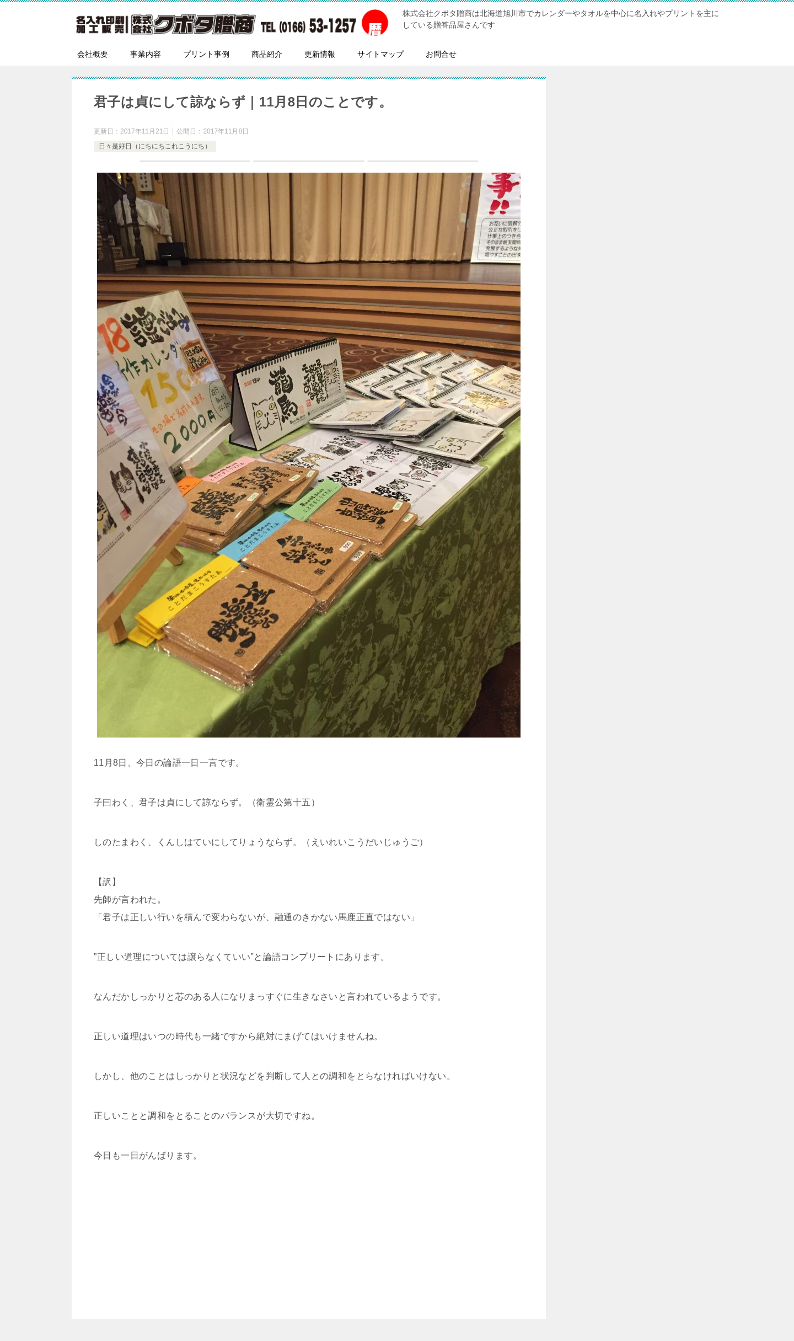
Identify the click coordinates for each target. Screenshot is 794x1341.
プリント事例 (206, 54)
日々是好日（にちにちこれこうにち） (155, 146)
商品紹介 (266, 54)
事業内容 (145, 54)
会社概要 (92, 54)
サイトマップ (380, 54)
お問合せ (441, 54)
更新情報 (319, 54)
